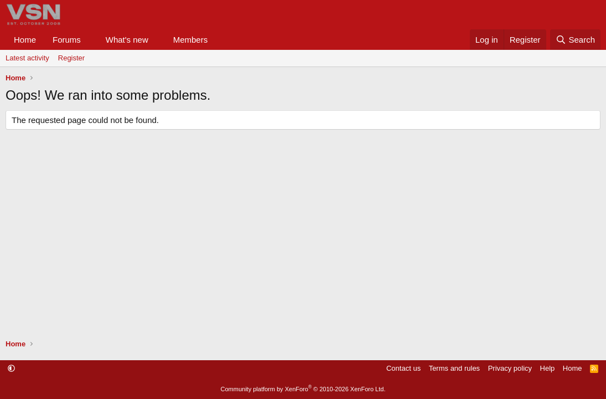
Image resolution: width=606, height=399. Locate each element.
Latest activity (27, 58)
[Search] (575, 39)
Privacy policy (510, 368)
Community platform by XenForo (303, 389)
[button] (89, 39)
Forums (67, 39)
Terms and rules (454, 368)
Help (547, 368)
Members (190, 39)
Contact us (403, 368)
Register (71, 58)
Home (25, 39)
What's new (127, 39)
